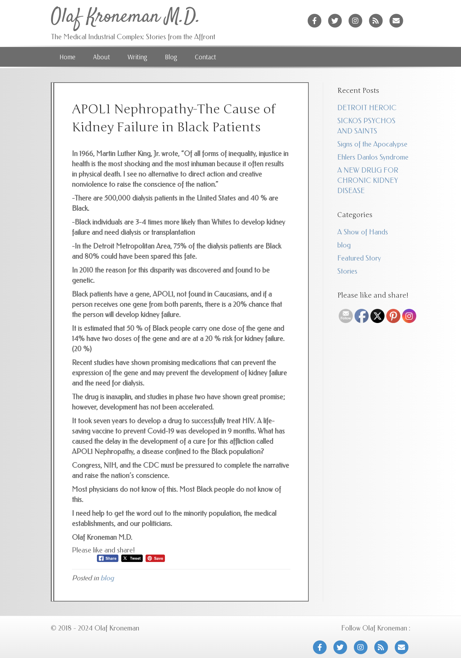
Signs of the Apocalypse (372, 144)
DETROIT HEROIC (367, 108)
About (101, 57)
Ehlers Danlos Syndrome (372, 157)
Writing (137, 57)
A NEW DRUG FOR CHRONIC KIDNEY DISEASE (367, 180)
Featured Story (359, 258)
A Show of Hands (362, 232)
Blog (171, 57)
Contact (205, 57)
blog (107, 578)
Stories (347, 271)
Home (67, 57)
